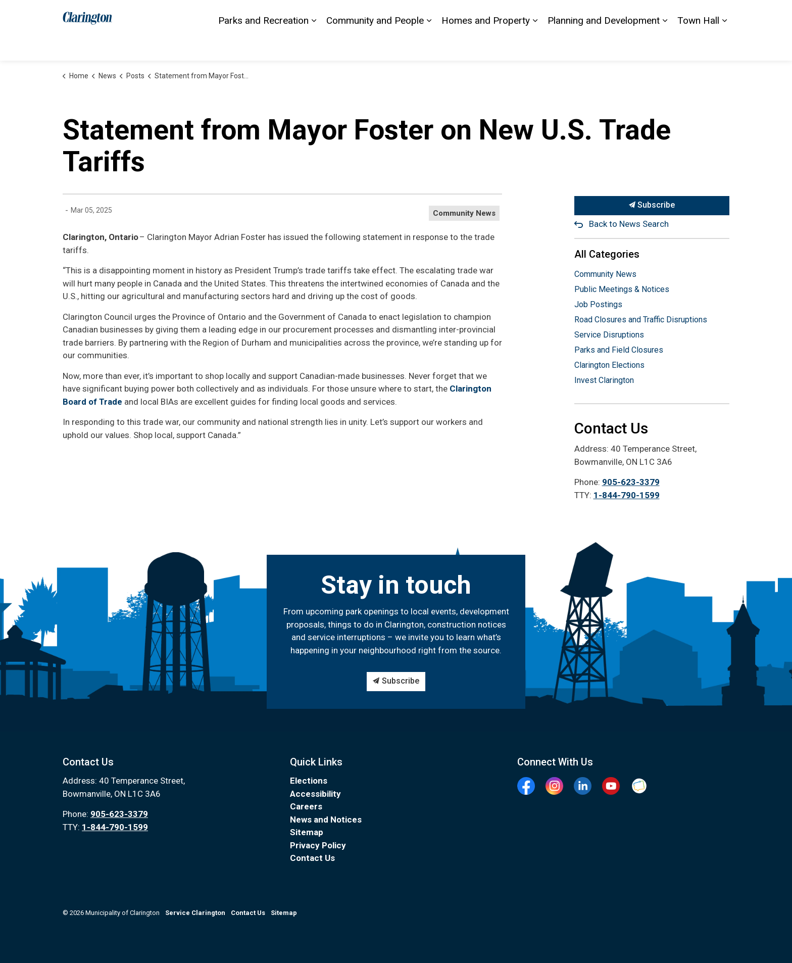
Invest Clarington (604, 380)
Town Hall (698, 45)
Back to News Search (629, 224)
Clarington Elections (609, 365)
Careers (306, 806)
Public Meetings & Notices (621, 289)
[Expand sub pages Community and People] (429, 45)
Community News (464, 213)
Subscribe (652, 205)
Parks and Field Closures (618, 350)
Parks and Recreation (263, 45)
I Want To (678, 15)
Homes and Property (485, 45)
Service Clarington (569, 15)
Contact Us (426, 15)
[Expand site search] (719, 15)
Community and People (375, 45)
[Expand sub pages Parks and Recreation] (314, 45)
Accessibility (473, 15)
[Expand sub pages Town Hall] (724, 45)
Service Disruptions (609, 335)
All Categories (606, 254)
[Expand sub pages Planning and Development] (665, 45)
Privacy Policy (318, 845)
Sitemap (516, 15)
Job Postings (598, 304)
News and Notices (326, 819)
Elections (631, 15)
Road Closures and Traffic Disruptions (640, 319)
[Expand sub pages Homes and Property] (535, 45)
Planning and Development (604, 45)
